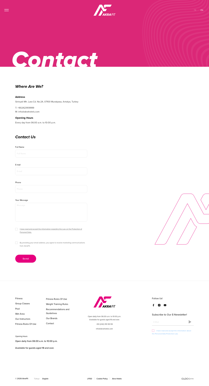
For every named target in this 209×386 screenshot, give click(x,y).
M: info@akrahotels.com (27, 111)
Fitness (18, 298)
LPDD (89, 378)
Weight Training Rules (57, 304)
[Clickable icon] (173, 322)
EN (202, 10)
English (45, 378)
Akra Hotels (117, 378)
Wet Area (20, 313)
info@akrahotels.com (104, 328)
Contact (50, 323)
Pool (17, 308)
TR (195, 10)
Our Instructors (22, 318)
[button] (6, 10)
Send (26, 258)
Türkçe (36, 378)
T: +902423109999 (24, 107)
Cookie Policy (102, 378)
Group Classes (22, 303)
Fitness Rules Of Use (25, 323)
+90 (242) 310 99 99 (104, 324)
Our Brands (51, 318)
